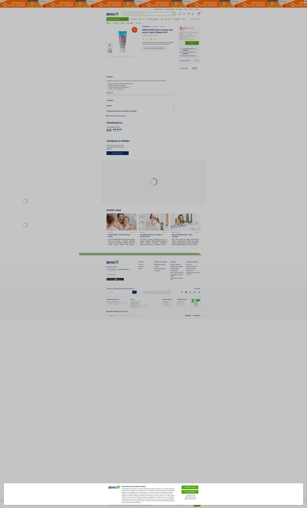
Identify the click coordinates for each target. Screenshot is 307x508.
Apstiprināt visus (190, 487)
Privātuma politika (190, 497)
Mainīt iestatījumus (190, 498)
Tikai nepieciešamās (190, 491)
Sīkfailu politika (190, 495)
